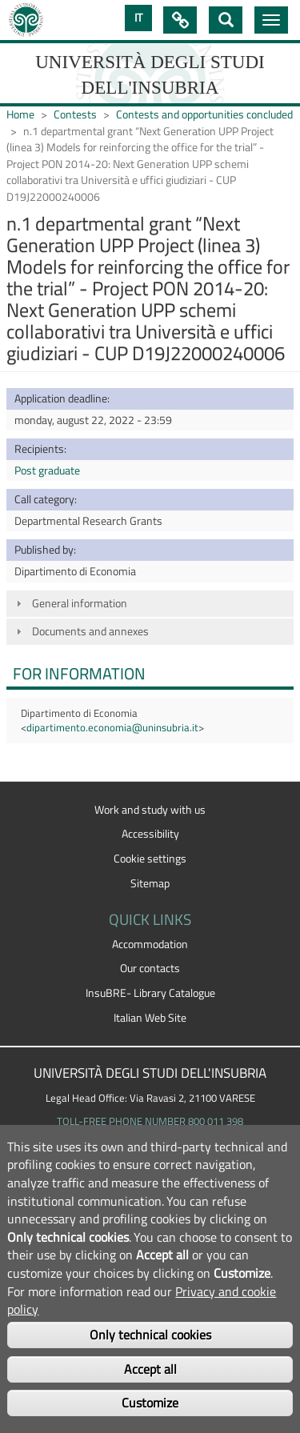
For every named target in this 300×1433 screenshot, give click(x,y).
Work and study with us (150, 810)
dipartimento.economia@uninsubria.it (112, 727)
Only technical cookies (150, 1334)
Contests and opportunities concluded (204, 114)
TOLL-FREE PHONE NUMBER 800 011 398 (150, 1121)
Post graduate (47, 470)
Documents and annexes (90, 631)
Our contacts (150, 968)
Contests (75, 114)
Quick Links (180, 20)
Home (20, 114)
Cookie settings (150, 858)
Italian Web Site (150, 1018)
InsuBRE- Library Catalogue (150, 993)
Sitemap (150, 883)
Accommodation (150, 944)
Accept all (150, 1369)
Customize (150, 1402)
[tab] (150, 603)
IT (138, 17)
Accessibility (150, 834)
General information (79, 603)
